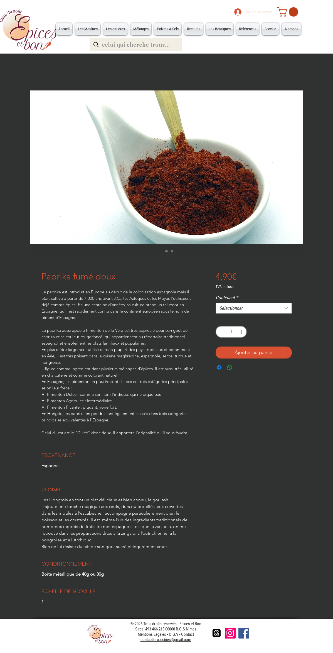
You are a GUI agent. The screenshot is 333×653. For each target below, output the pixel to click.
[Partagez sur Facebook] (219, 367)
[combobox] (254, 308)
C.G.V (173, 634)
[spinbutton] (231, 331)
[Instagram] (230, 633)
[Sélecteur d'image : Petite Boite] (166, 251)
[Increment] (242, 331)
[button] (288, 12)
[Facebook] (243, 633)
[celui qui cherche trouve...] (136, 44)
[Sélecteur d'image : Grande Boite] (172, 251)
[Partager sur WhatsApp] (229, 367)
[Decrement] (221, 331)
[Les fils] (216, 633)
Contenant (227, 297)
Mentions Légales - (153, 634)
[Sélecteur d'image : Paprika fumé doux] (161, 251)
